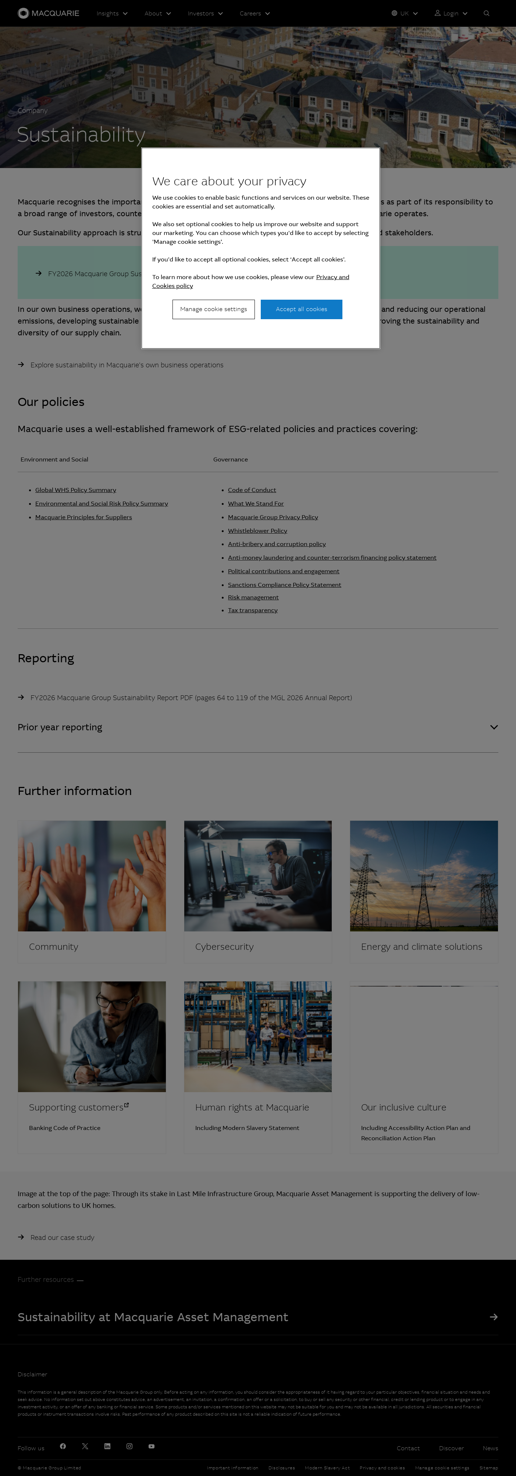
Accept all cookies (301, 309)
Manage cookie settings (213, 309)
